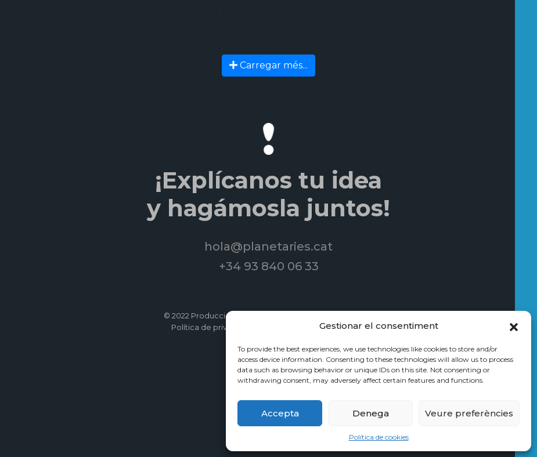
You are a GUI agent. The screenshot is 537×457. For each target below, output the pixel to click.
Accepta (280, 413)
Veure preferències (469, 413)
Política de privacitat (209, 327)
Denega (370, 413)
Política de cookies (379, 437)
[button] (514, 326)
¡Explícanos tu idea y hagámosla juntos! (268, 194)
